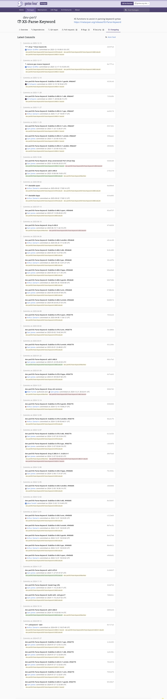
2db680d (110, 478)
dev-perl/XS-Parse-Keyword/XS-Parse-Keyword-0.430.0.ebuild (67, 227)
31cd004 (110, 324)
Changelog (113, 30)
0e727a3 (110, 614)
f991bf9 (110, 661)
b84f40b (110, 276)
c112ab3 (110, 507)
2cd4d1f (110, 561)
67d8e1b (110, 285)
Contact (147, 690)
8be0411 (110, 536)
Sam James (31, 127)
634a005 (110, 193)
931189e (110, 339)
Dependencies (37, 30)
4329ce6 (110, 81)
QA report (53, 30)
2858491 (110, 144)
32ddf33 (110, 575)
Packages (30, 10)
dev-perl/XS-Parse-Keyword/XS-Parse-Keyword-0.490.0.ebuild (83, 164)
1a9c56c (110, 641)
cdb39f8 (110, 437)
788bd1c (110, 585)
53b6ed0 (110, 159)
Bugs (85, 30)
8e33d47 (110, 493)
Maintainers (42, 10)
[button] (127, 3)
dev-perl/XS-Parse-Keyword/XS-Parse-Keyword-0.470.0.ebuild (44, 52)
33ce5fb (110, 256)
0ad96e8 (110, 183)
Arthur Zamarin (33, 112)
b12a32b (110, 427)
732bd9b (110, 95)
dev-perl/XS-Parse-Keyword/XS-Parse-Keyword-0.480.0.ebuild (82, 52)
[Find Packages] (139, 10)
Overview (23, 30)
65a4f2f (110, 208)
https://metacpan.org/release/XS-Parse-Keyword (97, 22)
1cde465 (110, 631)
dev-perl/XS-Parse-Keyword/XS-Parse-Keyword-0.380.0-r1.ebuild (68, 451)
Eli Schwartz (31, 83)
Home (21, 10)
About (77, 10)
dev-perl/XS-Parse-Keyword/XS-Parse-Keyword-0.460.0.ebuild (67, 388)
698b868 (110, 398)
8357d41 (110, 125)
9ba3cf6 (110, 412)
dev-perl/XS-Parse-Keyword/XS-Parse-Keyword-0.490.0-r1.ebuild (45, 54)
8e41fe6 (110, 527)
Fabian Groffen (33, 49)
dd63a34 (110, 600)
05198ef (110, 670)
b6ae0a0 (110, 266)
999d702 (110, 383)
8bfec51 (110, 517)
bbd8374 (110, 295)
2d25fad (110, 47)
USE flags (54, 10)
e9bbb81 (110, 546)
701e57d (110, 651)
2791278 (110, 169)
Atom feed (110, 37)
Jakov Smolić (32, 495)
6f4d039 (110, 222)
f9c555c (110, 463)
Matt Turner (31, 385)
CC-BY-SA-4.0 (68, 695)
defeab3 (110, 368)
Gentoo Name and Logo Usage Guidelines (91, 695)
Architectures (66, 10)
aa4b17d (110, 110)
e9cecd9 (110, 237)
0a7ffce (110, 64)
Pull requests (70, 30)
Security (98, 30)
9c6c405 (110, 246)
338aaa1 (110, 134)
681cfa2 (110, 354)
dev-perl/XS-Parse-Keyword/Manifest (75, 173)
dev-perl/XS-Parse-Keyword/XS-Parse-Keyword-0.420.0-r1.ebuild (45, 454)
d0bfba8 (110, 446)
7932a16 (110, 310)
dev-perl (29, 17)
